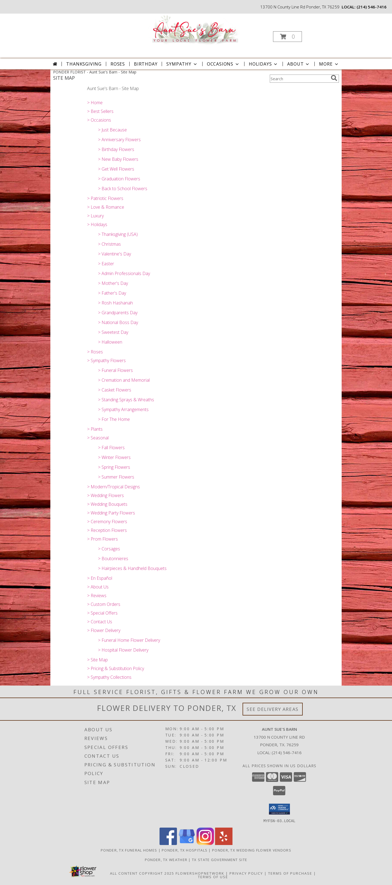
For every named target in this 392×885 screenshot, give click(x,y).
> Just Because (112, 130)
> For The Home (114, 419)
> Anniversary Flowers (119, 140)
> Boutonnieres (113, 559)
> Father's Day (112, 293)
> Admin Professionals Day (124, 273)
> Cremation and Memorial (124, 380)
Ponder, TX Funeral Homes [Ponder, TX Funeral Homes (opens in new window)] (129, 849)
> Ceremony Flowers (107, 522)
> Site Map (97, 660)
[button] (287, 36)
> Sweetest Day (113, 332)
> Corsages (109, 549)
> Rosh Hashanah (115, 303)
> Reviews (96, 596)
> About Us (98, 587)
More (329, 64)
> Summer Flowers (116, 477)
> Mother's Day (113, 283)
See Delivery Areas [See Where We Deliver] (273, 709)
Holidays (263, 64)
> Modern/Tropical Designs (113, 487)
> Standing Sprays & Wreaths (126, 400)
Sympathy (182, 64)
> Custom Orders (103, 604)
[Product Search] (299, 78)
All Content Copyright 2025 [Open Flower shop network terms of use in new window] (142, 873)
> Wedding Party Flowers (111, 513)
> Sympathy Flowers (106, 360)
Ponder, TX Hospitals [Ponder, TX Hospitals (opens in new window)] (184, 849)
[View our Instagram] (205, 843)
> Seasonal (98, 438)
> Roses (95, 352)
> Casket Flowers (114, 390)
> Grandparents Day (117, 313)
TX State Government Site (219, 859)
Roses (118, 64)
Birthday (145, 64)
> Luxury (95, 216)
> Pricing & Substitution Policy (115, 668)
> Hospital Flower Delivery (123, 650)
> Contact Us (99, 622)
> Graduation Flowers (119, 179)
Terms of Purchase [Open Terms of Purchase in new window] (290, 873)
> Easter (106, 264)
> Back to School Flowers (122, 189)
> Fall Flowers (111, 448)
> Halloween (110, 342)
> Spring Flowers (114, 467)
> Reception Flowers (107, 530)
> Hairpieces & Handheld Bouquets (132, 568)
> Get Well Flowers (116, 169)
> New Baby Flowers (118, 159)
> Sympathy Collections (109, 677)
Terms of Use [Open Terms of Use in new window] (213, 876)
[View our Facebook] (168, 843)
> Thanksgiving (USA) (118, 234)
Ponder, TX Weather (166, 859)
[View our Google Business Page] (186, 843)
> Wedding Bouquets (107, 504)
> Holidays (97, 224)
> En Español (99, 578)
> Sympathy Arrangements (123, 409)
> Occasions (99, 120)
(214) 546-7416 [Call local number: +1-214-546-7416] (372, 7)
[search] (334, 78)
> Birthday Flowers (116, 149)
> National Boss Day (118, 322)
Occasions (223, 64)
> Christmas (109, 244)
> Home (95, 103)
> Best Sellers (100, 111)
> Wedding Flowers (105, 495)
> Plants (95, 429)
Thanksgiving (84, 64)
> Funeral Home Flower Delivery (129, 640)
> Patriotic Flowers (105, 198)
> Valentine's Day (114, 254)
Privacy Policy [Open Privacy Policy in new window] (246, 873)
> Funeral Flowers (115, 370)
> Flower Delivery (103, 630)
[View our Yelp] (223, 843)
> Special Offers (102, 613)
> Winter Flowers (114, 457)
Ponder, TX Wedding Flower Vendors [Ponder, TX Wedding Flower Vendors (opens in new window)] (251, 849)
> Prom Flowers (102, 539)
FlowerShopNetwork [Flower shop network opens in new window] (200, 873)
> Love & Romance (105, 207)
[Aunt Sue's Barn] (195, 29)
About (298, 64)
